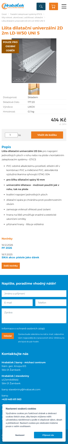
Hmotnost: (9, 111)
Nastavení (19, 435)
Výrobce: (8, 106)
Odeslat (8, 336)
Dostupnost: (10, 97)
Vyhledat (41, 6)
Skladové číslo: (11, 102)
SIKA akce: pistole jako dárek (20, 257)
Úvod (4, 14)
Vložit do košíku (47, 135)
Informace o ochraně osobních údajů (23, 328)
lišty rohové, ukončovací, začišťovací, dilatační (22, 17)
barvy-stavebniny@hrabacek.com (21, 389)
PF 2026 (7, 247)
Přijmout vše (48, 435)
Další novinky (11, 265)
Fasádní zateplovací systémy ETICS (26, 14)
